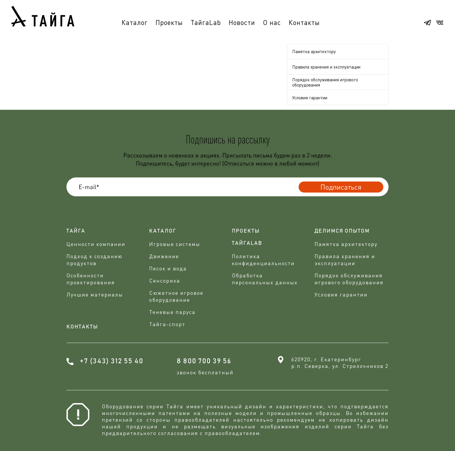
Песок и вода (168, 268)
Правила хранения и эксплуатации (326, 66)
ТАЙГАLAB (247, 243)
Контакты (304, 22)
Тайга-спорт (167, 324)
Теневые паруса (172, 312)
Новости (242, 22)
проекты (246, 231)
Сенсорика (164, 280)
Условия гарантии (309, 97)
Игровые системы (174, 244)
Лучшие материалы (94, 294)
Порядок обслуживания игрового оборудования (325, 82)
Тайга (75, 231)
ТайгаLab (206, 22)
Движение (164, 256)
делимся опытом (342, 231)
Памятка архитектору (314, 51)
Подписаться (341, 187)
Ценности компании (95, 244)
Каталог (135, 22)
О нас (272, 22)
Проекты (169, 22)
